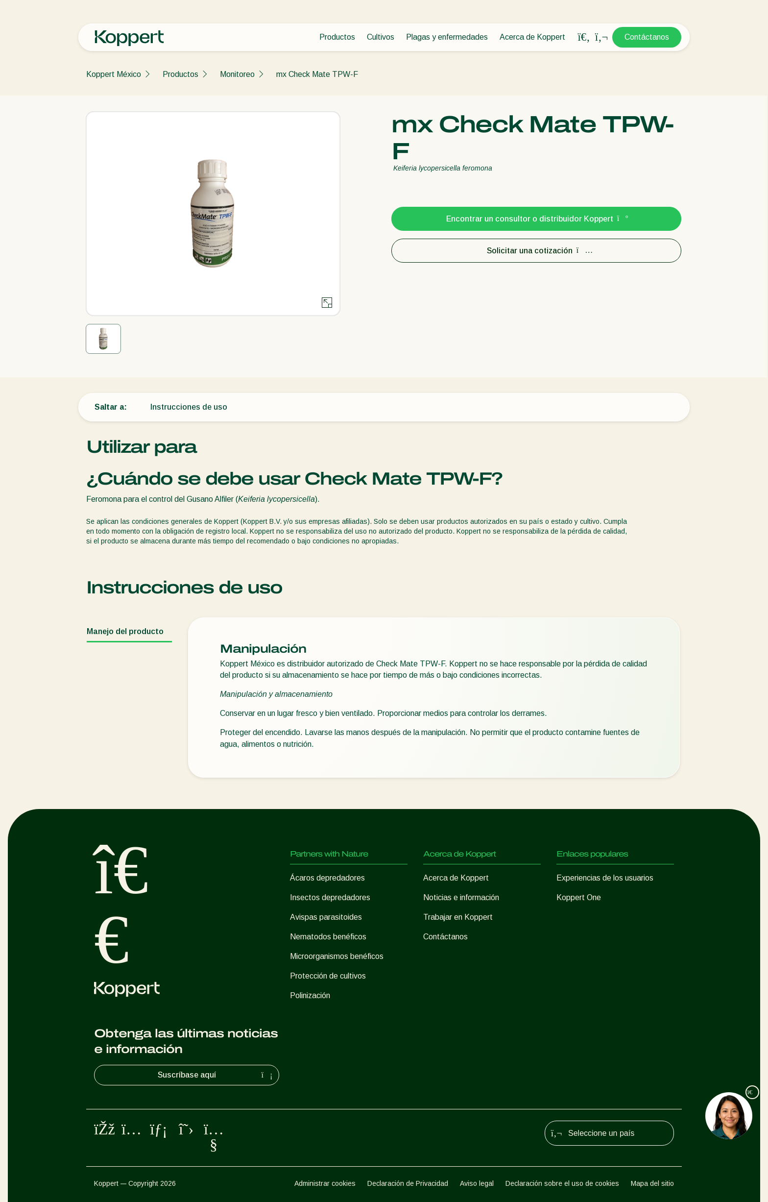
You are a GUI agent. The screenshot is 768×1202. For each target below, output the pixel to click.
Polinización (310, 995)
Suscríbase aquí (216, 1075)
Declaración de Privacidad (407, 1183)
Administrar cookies (325, 1183)
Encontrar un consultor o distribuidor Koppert (536, 219)
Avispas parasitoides (326, 917)
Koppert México (113, 74)
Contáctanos (646, 37)
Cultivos (380, 37)
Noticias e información (461, 897)
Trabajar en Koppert (458, 917)
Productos (337, 37)
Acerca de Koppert (532, 37)
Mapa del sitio (652, 1183)
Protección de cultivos (328, 976)
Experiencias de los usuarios (604, 878)
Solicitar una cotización (536, 250)
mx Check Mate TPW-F (317, 74)
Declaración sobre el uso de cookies (562, 1183)
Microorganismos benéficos (337, 956)
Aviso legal (477, 1183)
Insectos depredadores (330, 897)
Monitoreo (237, 74)
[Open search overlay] (584, 37)
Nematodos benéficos (328, 936)
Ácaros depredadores (327, 878)
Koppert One (578, 897)
